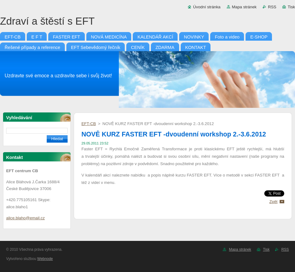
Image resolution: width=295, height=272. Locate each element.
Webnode (45, 259)
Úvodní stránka (206, 7)
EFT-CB (88, 123)
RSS (272, 7)
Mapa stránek (244, 7)
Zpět (273, 201)
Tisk (291, 7)
